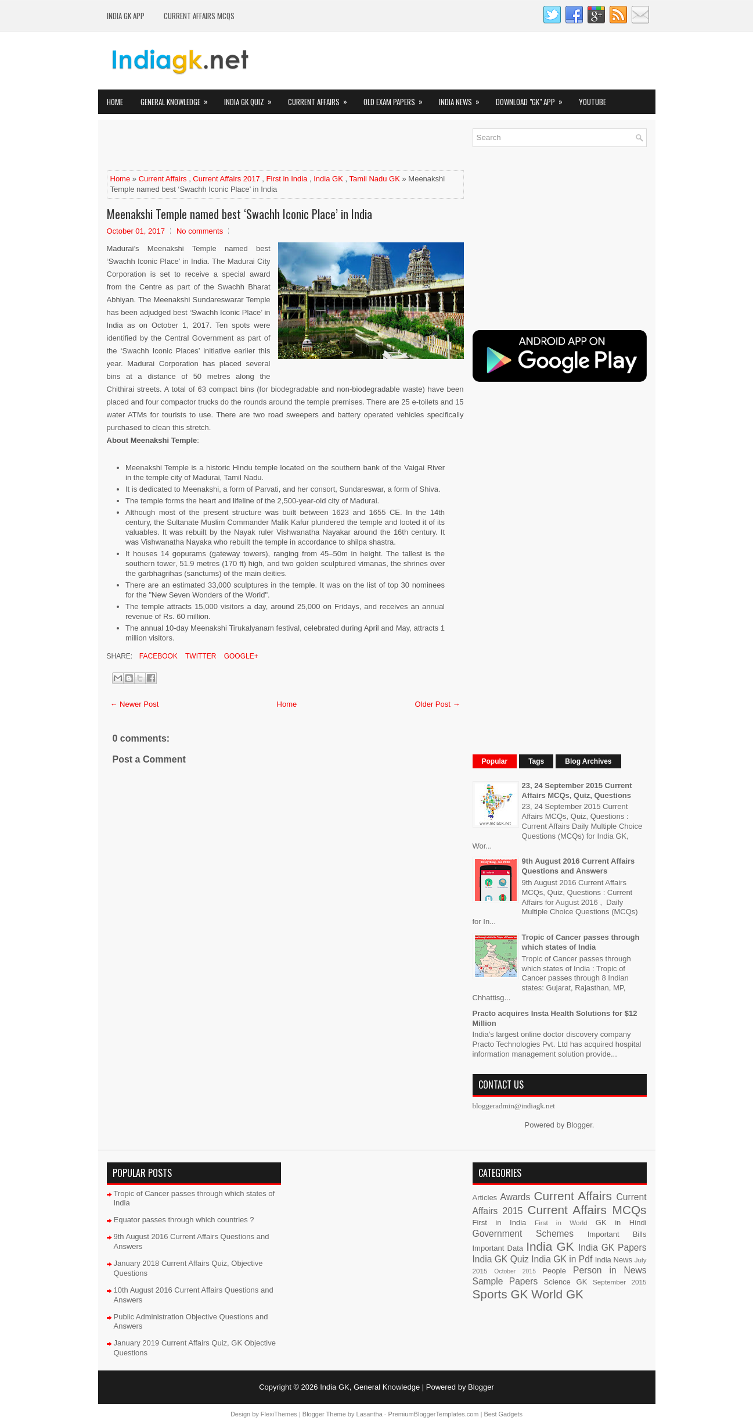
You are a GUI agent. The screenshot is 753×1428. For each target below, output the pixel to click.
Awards (515, 1197)
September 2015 (619, 1282)
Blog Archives (588, 761)
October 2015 (515, 1271)
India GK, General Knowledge (370, 1387)
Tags (536, 761)
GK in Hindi (621, 1222)
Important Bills (617, 1234)
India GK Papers (612, 1247)
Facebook (158, 656)
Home (115, 102)
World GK (557, 1294)
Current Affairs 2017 (226, 178)
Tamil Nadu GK (374, 178)
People (553, 1270)
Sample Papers (505, 1281)
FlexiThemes (279, 1414)
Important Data (498, 1248)
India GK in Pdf (561, 1259)
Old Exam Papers (396, 99)
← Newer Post (134, 704)
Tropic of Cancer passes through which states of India (581, 942)
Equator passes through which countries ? (184, 1219)
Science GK (566, 1281)
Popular (495, 761)
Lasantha (369, 1414)
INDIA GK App (126, 16)
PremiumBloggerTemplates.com (433, 1414)
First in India (287, 178)
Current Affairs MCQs (199, 16)
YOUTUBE (592, 102)
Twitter (199, 656)
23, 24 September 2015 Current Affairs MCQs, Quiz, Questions (577, 790)
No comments (199, 231)
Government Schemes (523, 1234)
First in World (561, 1222)
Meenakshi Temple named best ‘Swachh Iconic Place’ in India (239, 213)
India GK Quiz (251, 99)
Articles (485, 1197)
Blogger (579, 1125)
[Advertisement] (243, 145)
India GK (328, 178)
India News (463, 99)
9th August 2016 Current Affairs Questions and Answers (578, 866)
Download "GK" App (533, 99)
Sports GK (500, 1294)
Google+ (240, 656)
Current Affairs (321, 99)
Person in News (609, 1270)
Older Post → (437, 704)
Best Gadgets (503, 1414)
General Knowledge (177, 99)
